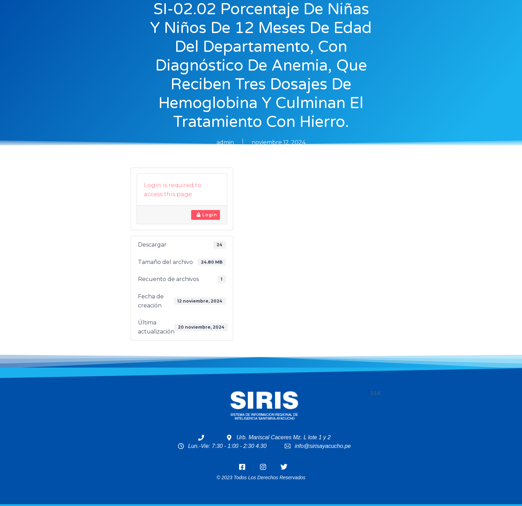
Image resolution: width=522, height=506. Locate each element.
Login (207, 214)
